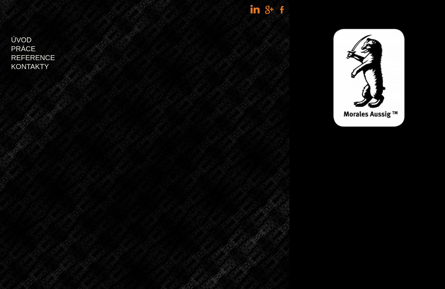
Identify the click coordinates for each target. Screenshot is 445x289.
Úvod (21, 40)
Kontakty (30, 66)
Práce (23, 49)
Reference (33, 58)
